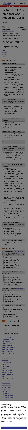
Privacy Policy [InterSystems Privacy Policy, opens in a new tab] (9, 421)
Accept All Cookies (14, 428)
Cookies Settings (14, 424)
